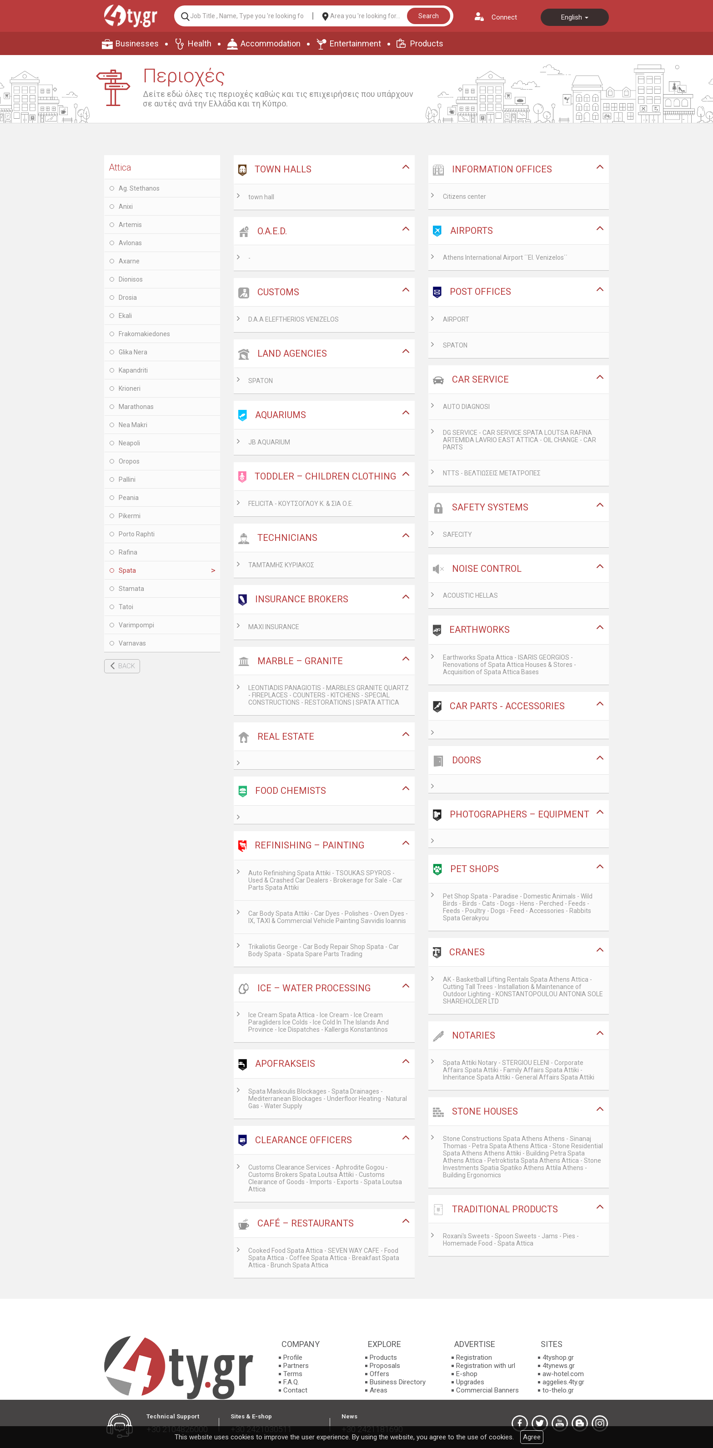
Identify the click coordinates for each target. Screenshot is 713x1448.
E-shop (466, 1374)
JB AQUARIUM (269, 442)
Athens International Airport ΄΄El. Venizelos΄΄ (505, 257)
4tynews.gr (558, 1366)
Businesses (137, 43)
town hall (261, 197)
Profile (292, 1357)
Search (428, 16)
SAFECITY (457, 534)
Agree (532, 1437)
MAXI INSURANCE (273, 627)
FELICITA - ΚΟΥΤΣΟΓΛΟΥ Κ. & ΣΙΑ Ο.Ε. (300, 503)
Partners (296, 1366)
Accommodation (271, 43)
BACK (126, 666)
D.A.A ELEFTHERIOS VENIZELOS (293, 319)
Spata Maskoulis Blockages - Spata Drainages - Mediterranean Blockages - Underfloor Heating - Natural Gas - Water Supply (327, 1099)
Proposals (385, 1366)
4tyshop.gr (558, 1357)
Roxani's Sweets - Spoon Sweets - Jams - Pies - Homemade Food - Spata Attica (511, 1239)
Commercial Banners (487, 1390)
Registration (474, 1357)
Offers (379, 1374)
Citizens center (464, 196)
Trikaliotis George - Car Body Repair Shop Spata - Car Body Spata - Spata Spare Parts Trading (323, 950)
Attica (120, 167)
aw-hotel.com (563, 1374)
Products (426, 43)
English (574, 17)
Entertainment (355, 43)
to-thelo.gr (558, 1390)
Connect (504, 17)
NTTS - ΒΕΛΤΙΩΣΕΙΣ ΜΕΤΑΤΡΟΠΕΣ (492, 473)
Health (199, 43)
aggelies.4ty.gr (563, 1382)
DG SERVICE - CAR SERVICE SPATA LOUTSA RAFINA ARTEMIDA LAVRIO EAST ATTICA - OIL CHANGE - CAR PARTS (519, 440)
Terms (292, 1374)
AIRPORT (456, 319)
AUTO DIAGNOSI (466, 406)
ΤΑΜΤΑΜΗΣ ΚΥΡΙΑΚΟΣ (281, 565)
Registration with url (485, 1366)
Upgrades (470, 1382)
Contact (295, 1390)
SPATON (260, 380)
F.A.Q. (291, 1382)
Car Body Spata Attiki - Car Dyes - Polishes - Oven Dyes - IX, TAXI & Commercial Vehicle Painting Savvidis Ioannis (328, 917)
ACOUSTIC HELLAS (470, 595)
